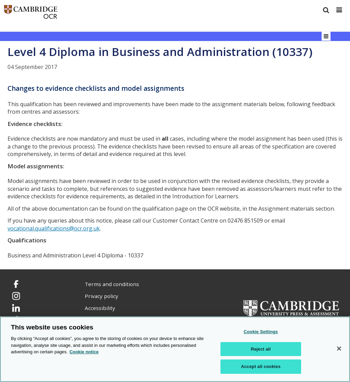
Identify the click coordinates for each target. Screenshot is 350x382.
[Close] (339, 348)
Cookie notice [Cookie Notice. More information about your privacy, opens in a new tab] (83, 351)
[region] (175, 349)
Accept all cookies (261, 366)
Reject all (261, 349)
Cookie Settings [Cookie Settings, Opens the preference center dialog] (261, 331)
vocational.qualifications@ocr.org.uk (54, 228)
